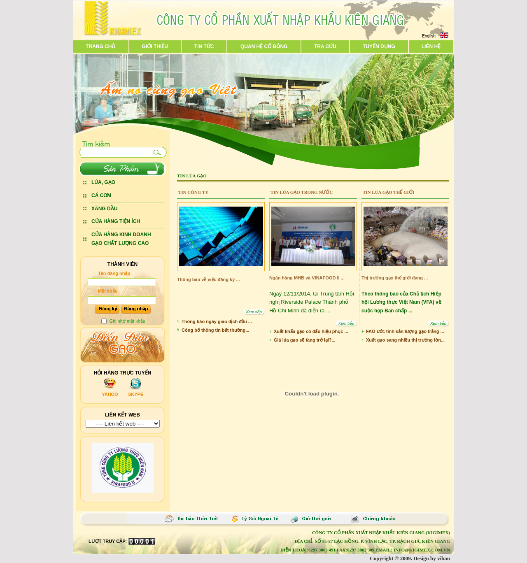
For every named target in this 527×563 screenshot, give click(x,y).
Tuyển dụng (379, 46)
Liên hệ (431, 46)
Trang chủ (100, 46)
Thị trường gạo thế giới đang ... (394, 277)
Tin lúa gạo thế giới (388, 192)
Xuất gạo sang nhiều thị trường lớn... (405, 339)
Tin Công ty (193, 192)
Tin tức (204, 46)
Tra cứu (325, 46)
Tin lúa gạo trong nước (301, 192)
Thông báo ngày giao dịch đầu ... (217, 321)
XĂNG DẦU (104, 209)
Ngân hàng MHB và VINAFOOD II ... (307, 277)
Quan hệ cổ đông (264, 46)
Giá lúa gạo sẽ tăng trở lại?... (305, 339)
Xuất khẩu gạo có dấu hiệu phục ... (311, 331)
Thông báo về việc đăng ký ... (208, 279)
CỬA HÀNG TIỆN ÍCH (115, 221)
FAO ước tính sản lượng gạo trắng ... (405, 331)
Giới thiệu (155, 46)
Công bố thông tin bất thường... (215, 330)
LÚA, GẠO (103, 182)
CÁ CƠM (101, 195)
